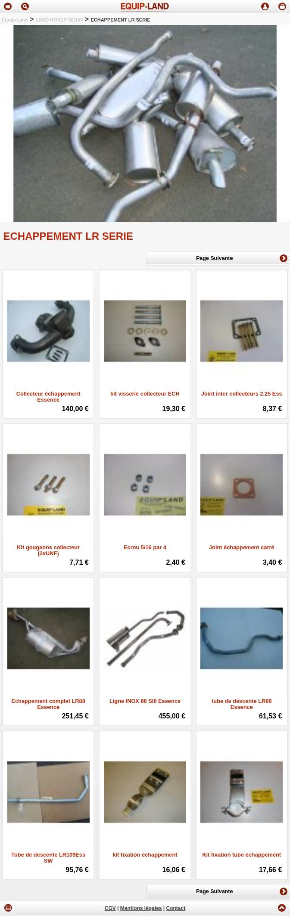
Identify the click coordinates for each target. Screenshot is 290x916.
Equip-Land (15, 19)
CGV (110, 909)
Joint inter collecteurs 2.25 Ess (241, 394)
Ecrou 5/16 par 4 (145, 548)
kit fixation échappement (144, 855)
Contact (176, 909)
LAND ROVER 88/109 (59, 19)
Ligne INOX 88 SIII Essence (145, 701)
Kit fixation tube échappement (241, 855)
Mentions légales (141, 909)
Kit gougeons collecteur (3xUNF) (48, 551)
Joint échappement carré (241, 548)
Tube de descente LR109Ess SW (48, 858)
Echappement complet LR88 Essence (48, 704)
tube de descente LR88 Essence (241, 704)
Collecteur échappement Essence (48, 397)
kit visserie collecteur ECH (145, 394)
